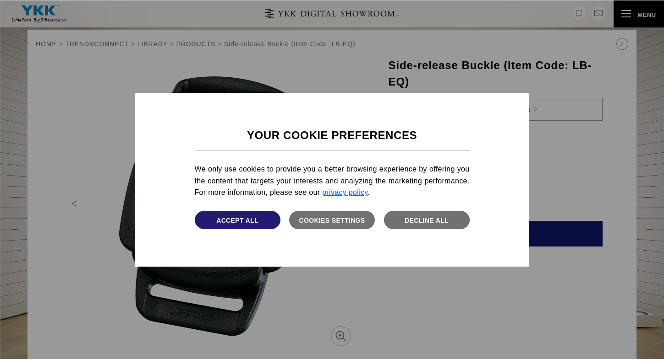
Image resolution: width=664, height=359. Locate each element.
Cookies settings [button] (332, 220)
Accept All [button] (237, 220)
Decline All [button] (427, 220)
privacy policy (345, 192)
